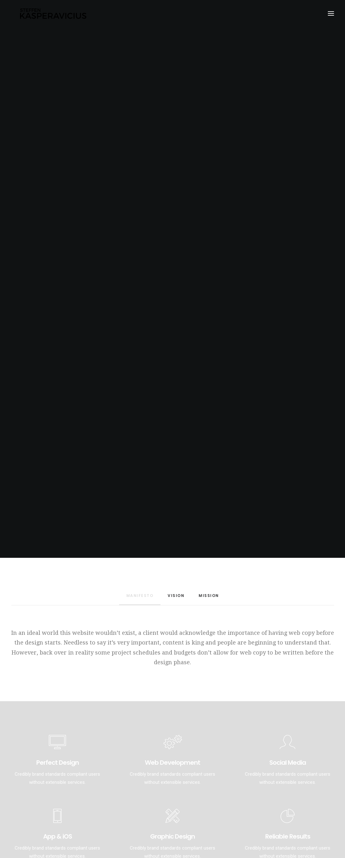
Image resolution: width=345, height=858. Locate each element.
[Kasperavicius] (54, 15)
